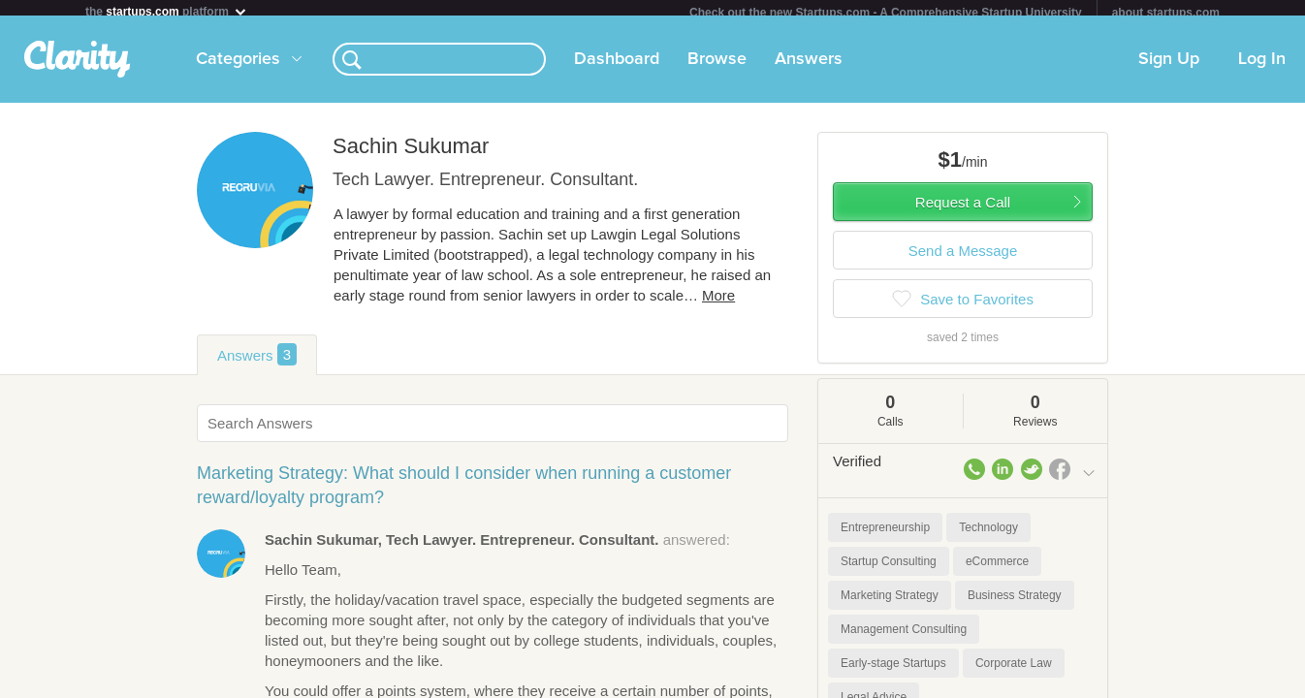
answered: (497, 547)
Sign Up (1168, 67)
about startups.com (1166, 12)
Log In (1262, 67)
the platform (166, 11)
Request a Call (962, 210)
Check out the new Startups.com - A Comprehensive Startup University (885, 12)
